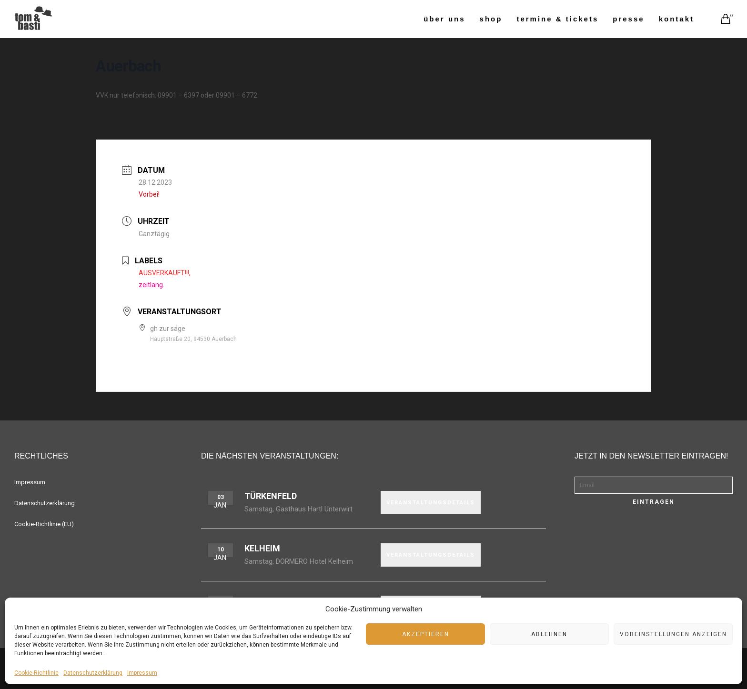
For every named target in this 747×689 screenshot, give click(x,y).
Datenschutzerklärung (92, 672)
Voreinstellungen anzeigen (673, 634)
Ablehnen (549, 634)
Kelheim (262, 548)
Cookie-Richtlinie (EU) (44, 524)
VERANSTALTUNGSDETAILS (430, 502)
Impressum (142, 672)
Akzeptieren (425, 634)
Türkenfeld (270, 496)
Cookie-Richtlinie (36, 672)
